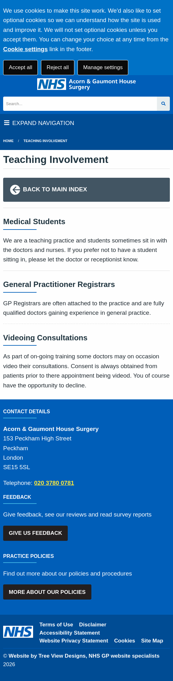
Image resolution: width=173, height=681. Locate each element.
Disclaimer (92, 625)
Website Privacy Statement (73, 641)
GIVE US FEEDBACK (35, 533)
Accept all (20, 67)
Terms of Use (56, 625)
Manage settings (103, 67)
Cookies (124, 641)
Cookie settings (25, 49)
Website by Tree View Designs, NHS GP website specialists (84, 656)
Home (8, 141)
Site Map (152, 641)
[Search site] (163, 104)
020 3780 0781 (54, 483)
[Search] (80, 104)
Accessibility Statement (69, 633)
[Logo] (86, 84)
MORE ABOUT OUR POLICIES (47, 592)
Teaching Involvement (45, 141)
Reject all (58, 67)
